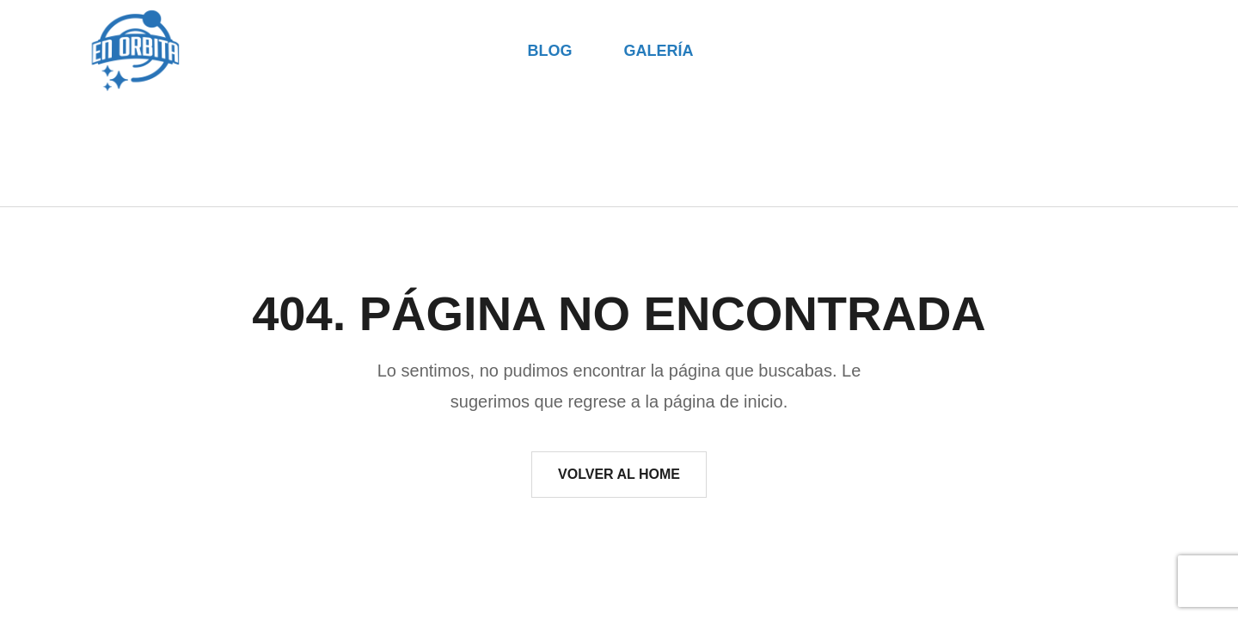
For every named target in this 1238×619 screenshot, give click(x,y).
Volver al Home (619, 474)
